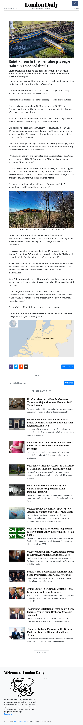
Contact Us (31, 721)
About (38, 721)
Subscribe (69, 383)
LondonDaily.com (20, 721)
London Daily (41, 4)
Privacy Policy (46, 721)
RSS (45, 678)
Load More (41, 652)
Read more (8, 714)
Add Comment (67, 366)
